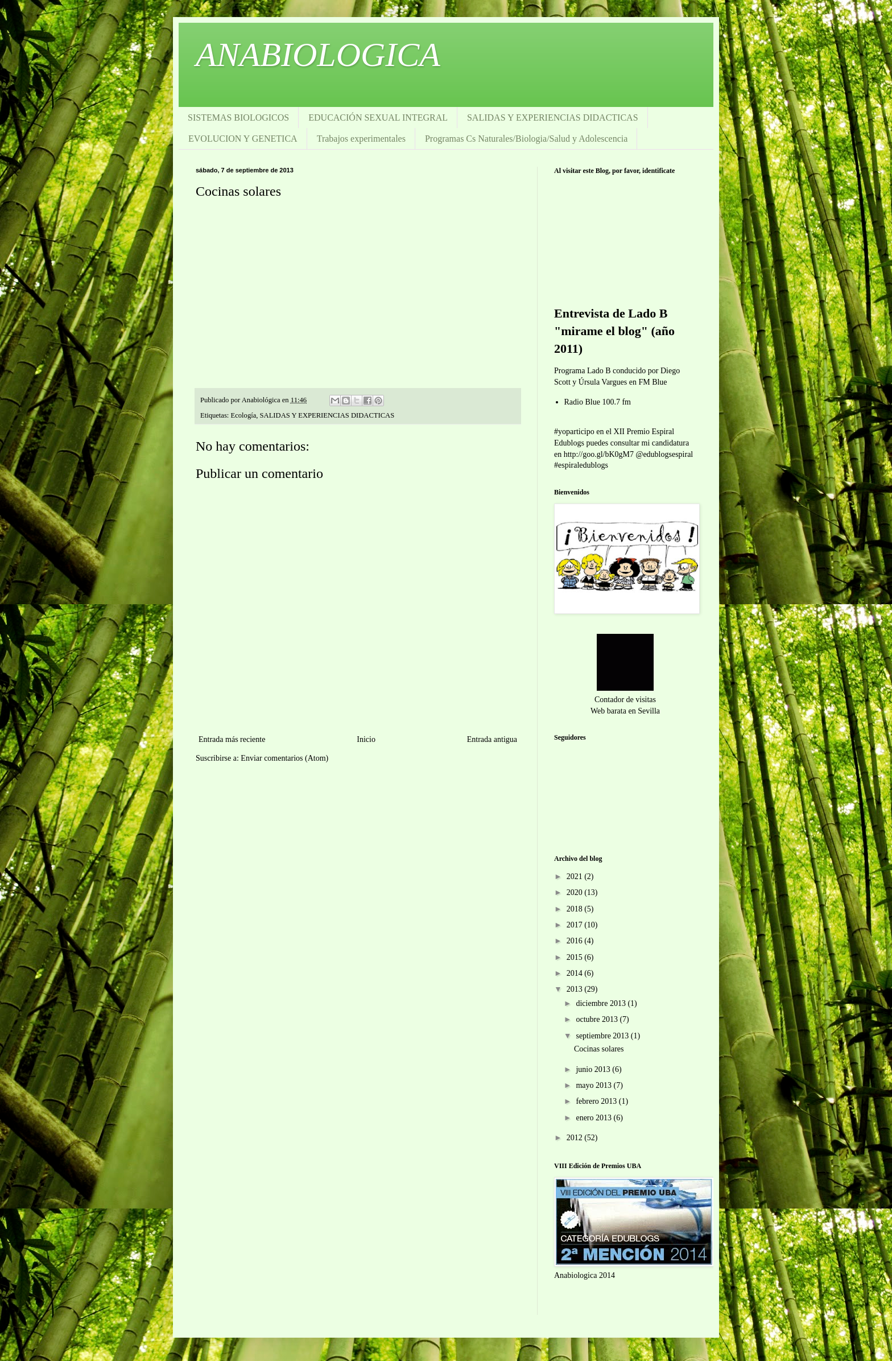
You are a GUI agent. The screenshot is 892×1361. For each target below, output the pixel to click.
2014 (576, 973)
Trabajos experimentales (361, 138)
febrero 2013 (597, 1101)
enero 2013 (594, 1117)
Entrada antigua (492, 739)
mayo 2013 (594, 1085)
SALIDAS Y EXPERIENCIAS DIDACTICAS (552, 117)
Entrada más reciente (232, 739)
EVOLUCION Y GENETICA (243, 138)
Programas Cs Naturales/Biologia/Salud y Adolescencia (526, 138)
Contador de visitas (625, 699)
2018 (576, 909)
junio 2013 (594, 1069)
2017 (576, 925)
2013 (576, 989)
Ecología (244, 415)
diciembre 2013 (601, 1003)
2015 (576, 957)
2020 (576, 892)
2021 (576, 876)
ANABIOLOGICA (318, 54)
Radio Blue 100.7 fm (597, 402)
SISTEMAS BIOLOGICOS (238, 117)
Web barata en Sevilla (625, 711)
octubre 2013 (598, 1019)
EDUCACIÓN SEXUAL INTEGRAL (378, 117)
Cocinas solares (598, 1049)
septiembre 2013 (603, 1036)
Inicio (366, 739)
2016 (576, 941)
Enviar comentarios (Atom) (284, 758)
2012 (576, 1137)
